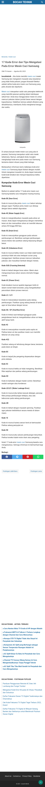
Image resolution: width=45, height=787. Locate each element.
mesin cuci (32, 76)
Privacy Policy (27, 776)
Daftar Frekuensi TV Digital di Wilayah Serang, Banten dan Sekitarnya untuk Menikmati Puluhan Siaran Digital (21, 711)
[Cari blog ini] (42, 2)
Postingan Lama (36, 471)
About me (8, 776)
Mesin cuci (6, 92)
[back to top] (41, 782)
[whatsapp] (38, 457)
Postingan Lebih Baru (10, 471)
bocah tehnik (22, 2)
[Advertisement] (22, 30)
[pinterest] (28, 457)
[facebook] (7, 457)
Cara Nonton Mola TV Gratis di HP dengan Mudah (23, 628)
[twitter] (17, 457)
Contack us (17, 776)
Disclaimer (36, 776)
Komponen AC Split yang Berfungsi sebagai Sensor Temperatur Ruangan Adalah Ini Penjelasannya (20, 647)
